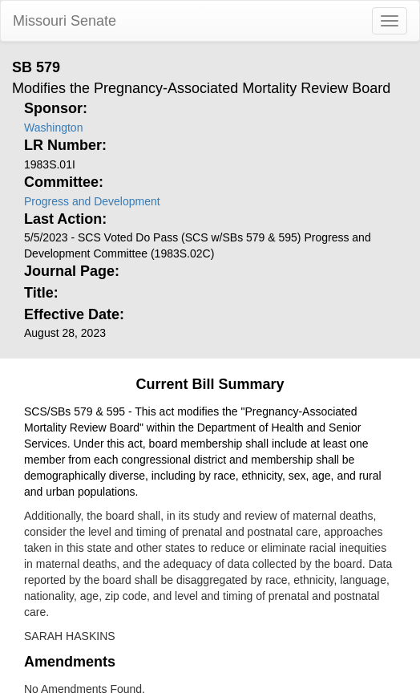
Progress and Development (92, 201)
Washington (53, 127)
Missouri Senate (64, 21)
